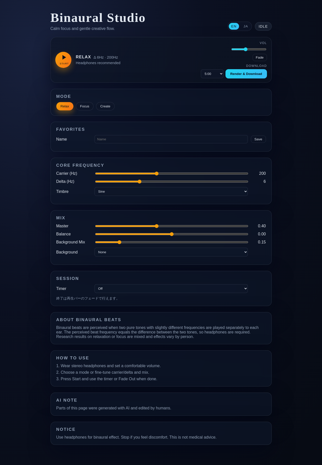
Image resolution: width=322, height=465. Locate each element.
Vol (263, 43)
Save (258, 139)
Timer (61, 288)
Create (105, 106)
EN (234, 26)
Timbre (62, 191)
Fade (260, 57)
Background (67, 252)
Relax (65, 106)
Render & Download (246, 74)
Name (61, 139)
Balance (63, 234)
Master (62, 226)
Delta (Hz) (65, 181)
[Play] (63, 60)
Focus (84, 106)
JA (246, 26)
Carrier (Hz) (66, 173)
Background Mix (70, 242)
